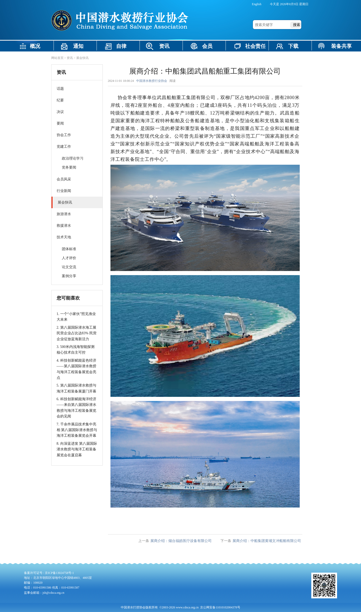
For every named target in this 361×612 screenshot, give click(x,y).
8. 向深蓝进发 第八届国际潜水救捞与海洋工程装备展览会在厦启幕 (77, 449)
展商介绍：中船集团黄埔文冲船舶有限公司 (267, 541)
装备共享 (341, 46)
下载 (293, 46)
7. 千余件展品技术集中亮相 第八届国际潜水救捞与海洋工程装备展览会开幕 (77, 430)
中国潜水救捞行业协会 (151, 81)
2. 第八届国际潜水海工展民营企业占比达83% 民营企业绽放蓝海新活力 (77, 333)
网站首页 (57, 58)
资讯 (164, 46)
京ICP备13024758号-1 (59, 573)
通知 (78, 46)
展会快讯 (82, 58)
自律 (121, 46)
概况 (35, 46)
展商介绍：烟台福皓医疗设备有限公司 (181, 541)
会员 (207, 46)
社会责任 (255, 46)
